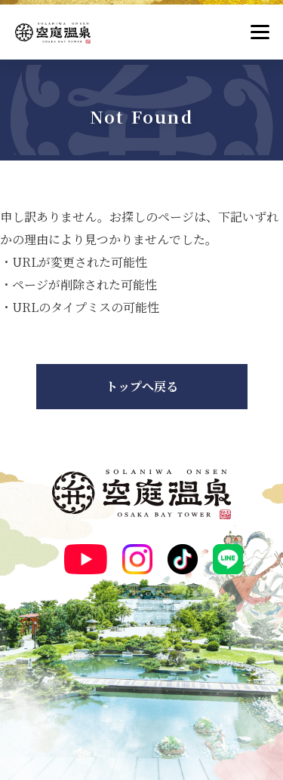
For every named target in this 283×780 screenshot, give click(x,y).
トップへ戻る (142, 386)
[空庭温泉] (53, 32)
